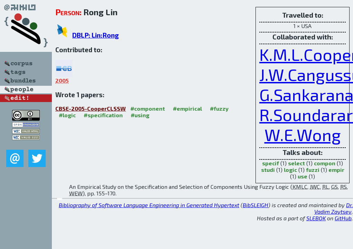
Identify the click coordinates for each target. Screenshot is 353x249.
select (296, 163)
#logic (67, 115)
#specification (103, 115)
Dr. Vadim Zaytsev (333, 208)
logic (290, 169)
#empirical (187, 108)
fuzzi (312, 169)
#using (140, 115)
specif (270, 163)
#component (147, 108)
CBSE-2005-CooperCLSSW (90, 108)
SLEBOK (316, 218)
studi (268, 169)
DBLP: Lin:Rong (95, 35)
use (302, 176)
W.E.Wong (302, 134)
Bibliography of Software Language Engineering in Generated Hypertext (149, 205)
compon (324, 163)
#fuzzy (219, 108)
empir (336, 169)
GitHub (343, 218)
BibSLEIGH (255, 205)
